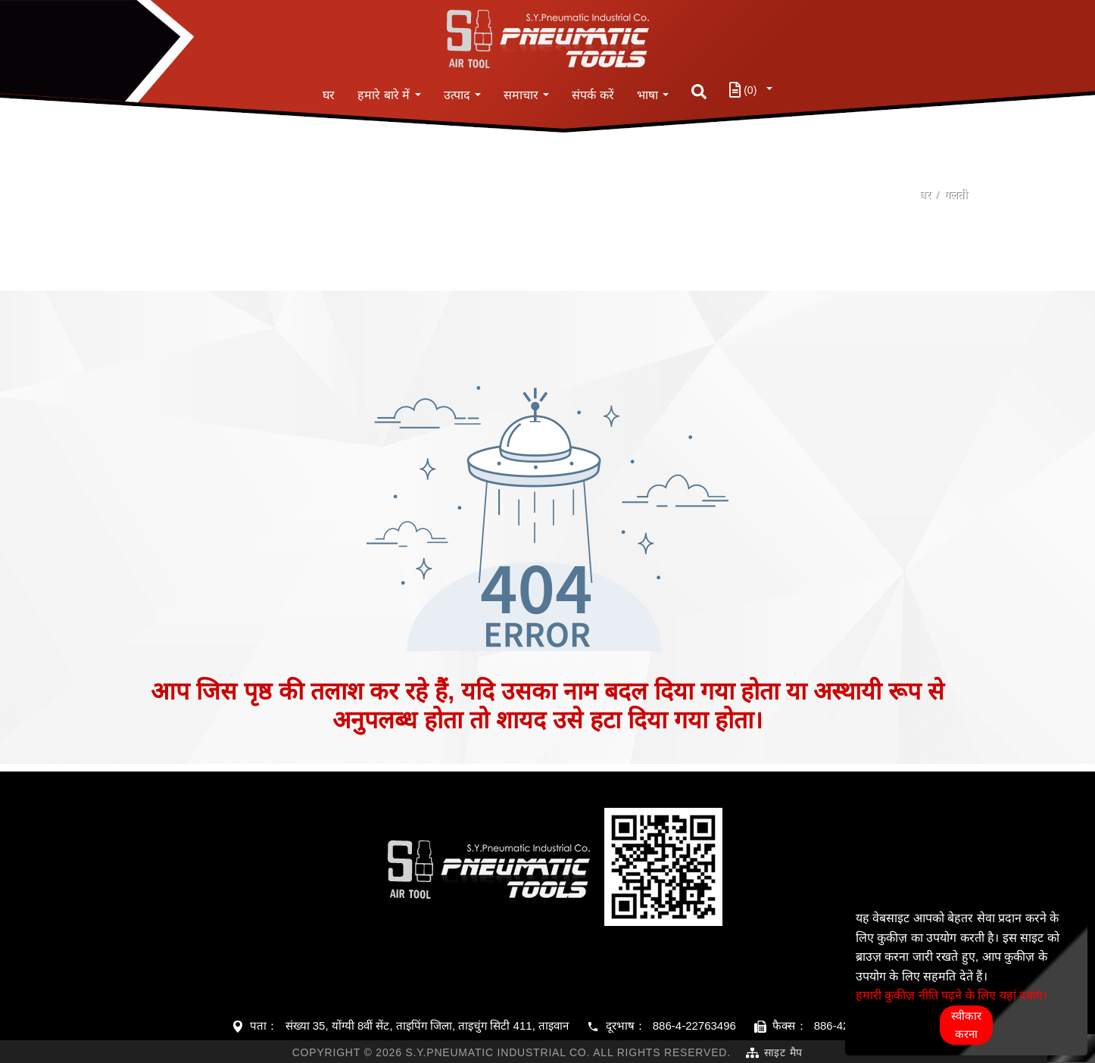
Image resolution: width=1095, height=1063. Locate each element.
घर (329, 95)
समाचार (521, 95)
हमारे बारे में (383, 95)
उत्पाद (457, 95)
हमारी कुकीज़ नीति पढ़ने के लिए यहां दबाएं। (951, 995)
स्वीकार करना (966, 1024)
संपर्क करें (592, 95)
